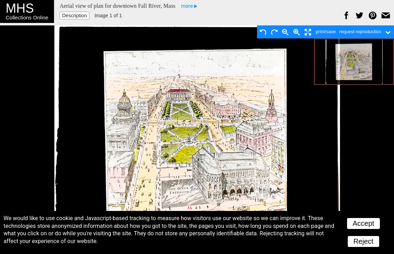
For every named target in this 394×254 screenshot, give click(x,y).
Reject (363, 241)
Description (74, 15)
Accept (363, 223)
